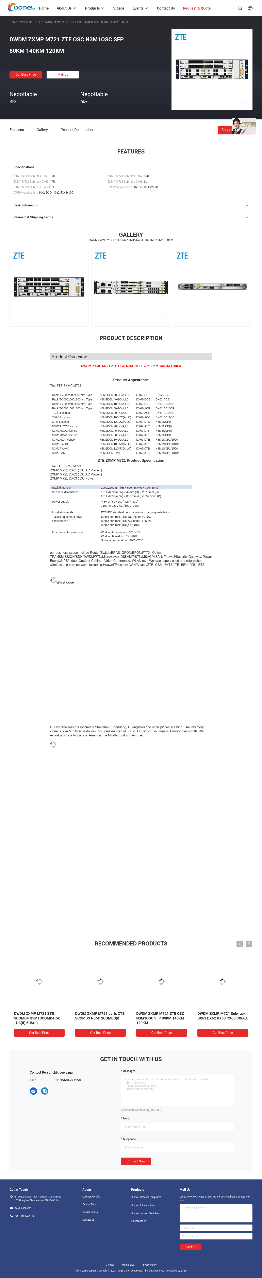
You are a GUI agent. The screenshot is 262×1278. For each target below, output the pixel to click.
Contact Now (136, 1161)
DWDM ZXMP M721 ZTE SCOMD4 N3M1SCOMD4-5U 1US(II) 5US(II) (37, 1018)
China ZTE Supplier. (86, 1270)
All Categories (138, 1221)
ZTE (38, 22)
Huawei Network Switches (145, 1213)
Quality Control (90, 1212)
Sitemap (109, 1264)
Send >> (190, 1246)
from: (126, 1118)
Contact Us (88, 1219)
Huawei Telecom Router (144, 1205)
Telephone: (129, 1139)
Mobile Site (128, 1264)
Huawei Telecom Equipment (146, 1197)
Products (26, 22)
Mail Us (63, 74)
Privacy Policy (149, 1264)
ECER (183, 1270)
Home (13, 22)
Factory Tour (89, 1204)
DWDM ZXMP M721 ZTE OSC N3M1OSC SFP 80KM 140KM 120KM (160, 1018)
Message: (128, 1071)
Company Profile (91, 1196)
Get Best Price (26, 74)
